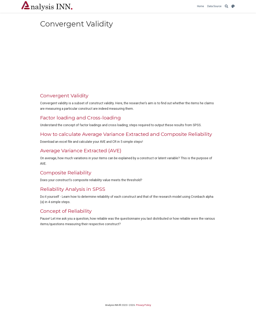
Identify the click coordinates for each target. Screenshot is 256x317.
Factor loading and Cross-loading (80, 118)
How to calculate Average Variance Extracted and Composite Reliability (126, 134)
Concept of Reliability (66, 211)
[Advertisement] (128, 61)
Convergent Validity (64, 96)
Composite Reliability (65, 173)
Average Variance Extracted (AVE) (80, 151)
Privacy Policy (143, 304)
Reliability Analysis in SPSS (72, 189)
